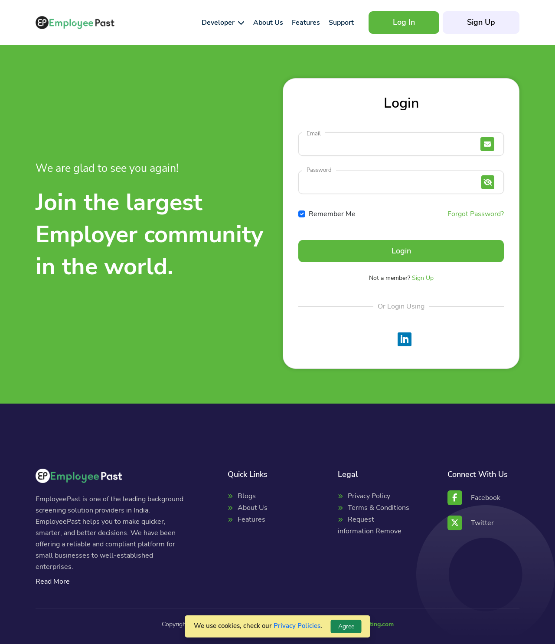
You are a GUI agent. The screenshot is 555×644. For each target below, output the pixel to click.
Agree (346, 626)
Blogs (247, 496)
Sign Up (481, 22)
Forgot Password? (475, 214)
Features (251, 519)
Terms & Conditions (378, 508)
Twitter (470, 523)
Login (401, 251)
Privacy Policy (369, 496)
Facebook (473, 497)
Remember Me (332, 214)
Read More (53, 581)
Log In (404, 22)
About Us (253, 508)
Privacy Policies (297, 625)
